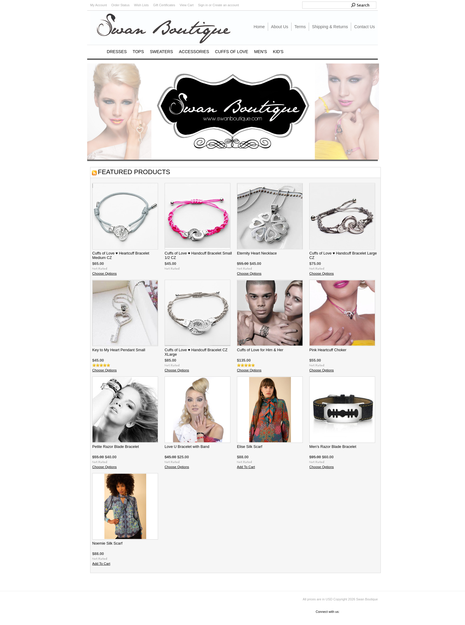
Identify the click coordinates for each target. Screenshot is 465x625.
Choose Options (104, 273)
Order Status (120, 5)
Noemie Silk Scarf (107, 543)
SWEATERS (161, 51)
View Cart (187, 5)
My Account (98, 5)
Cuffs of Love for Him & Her (260, 350)
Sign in (203, 5)
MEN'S (260, 51)
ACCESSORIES (194, 51)
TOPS (138, 51)
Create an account (226, 5)
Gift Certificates (164, 5)
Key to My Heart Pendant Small (118, 350)
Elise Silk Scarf (249, 446)
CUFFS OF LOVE (231, 51)
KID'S (278, 51)
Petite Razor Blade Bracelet (115, 446)
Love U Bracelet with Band (187, 446)
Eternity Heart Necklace (257, 253)
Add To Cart (246, 467)
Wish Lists (141, 5)
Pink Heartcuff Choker (327, 350)
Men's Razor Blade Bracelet (332, 446)
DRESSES (117, 51)
